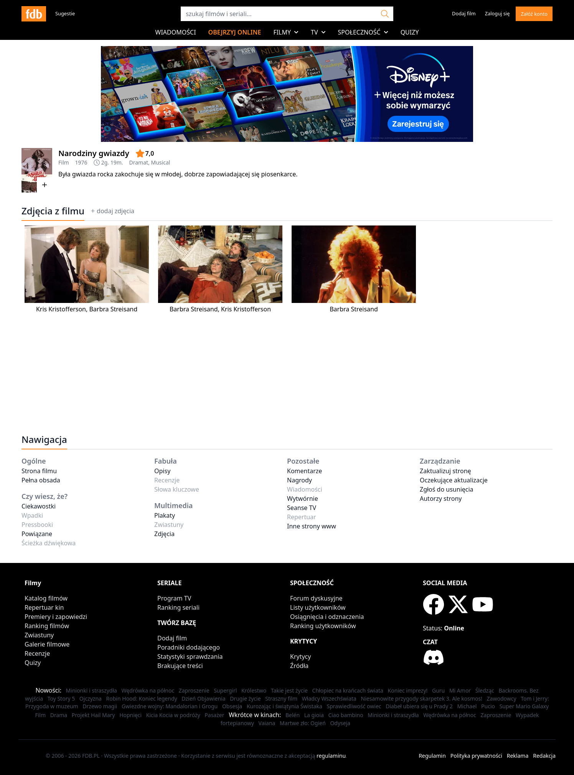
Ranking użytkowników (323, 626)
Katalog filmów (46, 598)
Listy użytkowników (318, 607)
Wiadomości (175, 32)
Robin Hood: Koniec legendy (141, 698)
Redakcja (544, 755)
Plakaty (164, 515)
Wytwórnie (302, 498)
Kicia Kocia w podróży (173, 715)
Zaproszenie (194, 690)
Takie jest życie (289, 690)
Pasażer (214, 715)
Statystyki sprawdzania (190, 656)
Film (63, 162)
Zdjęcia (164, 534)
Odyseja (340, 723)
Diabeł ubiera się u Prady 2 (419, 706)
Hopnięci (130, 715)
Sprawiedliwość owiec (354, 706)
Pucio (488, 706)
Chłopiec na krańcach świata (347, 690)
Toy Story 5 (61, 698)
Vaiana (267, 723)
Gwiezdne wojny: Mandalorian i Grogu (170, 706)
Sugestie (65, 13)
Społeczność (363, 32)
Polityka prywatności (476, 755)
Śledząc (484, 690)
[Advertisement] (251, 367)
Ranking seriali (178, 607)
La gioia (314, 715)
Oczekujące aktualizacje (454, 480)
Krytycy (300, 656)
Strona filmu (39, 471)
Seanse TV (301, 508)
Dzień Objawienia (203, 698)
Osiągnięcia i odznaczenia (327, 616)
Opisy (162, 471)
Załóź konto (534, 13)
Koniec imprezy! (408, 690)
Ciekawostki (38, 506)
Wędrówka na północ (148, 690)
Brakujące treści (180, 665)
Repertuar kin (44, 607)
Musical (160, 162)
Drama (59, 715)
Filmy (286, 32)
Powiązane (36, 534)
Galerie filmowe (47, 644)
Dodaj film (464, 13)
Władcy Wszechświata (329, 698)
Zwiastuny (39, 635)
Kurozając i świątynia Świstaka (284, 706)
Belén (292, 715)
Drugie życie (245, 698)
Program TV (174, 598)
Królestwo (253, 690)
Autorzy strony (441, 498)
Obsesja (232, 706)
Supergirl (225, 690)
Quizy (410, 32)
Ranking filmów (47, 626)
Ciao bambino (345, 715)
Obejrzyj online (234, 32)
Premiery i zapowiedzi (56, 616)
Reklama (518, 755)
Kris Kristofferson (61, 309)
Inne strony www (311, 526)
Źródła (299, 665)
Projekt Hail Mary (93, 715)
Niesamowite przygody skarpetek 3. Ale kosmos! (421, 698)
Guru (438, 690)
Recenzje (37, 653)
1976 (81, 162)
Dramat (138, 162)
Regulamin (432, 755)
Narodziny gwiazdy (93, 153)
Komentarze (304, 471)
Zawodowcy (501, 698)
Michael (467, 706)
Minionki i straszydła (91, 690)
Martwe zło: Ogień (303, 723)
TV (318, 32)
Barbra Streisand (113, 309)
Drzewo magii (99, 706)
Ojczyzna (90, 698)
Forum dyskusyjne (316, 598)
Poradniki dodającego (188, 647)
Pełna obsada (40, 480)
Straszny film (281, 698)
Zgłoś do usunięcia (446, 489)
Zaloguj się (497, 13)
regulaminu (331, 755)
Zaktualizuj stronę (445, 471)
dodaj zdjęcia (112, 211)
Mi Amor (460, 690)
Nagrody (299, 480)
